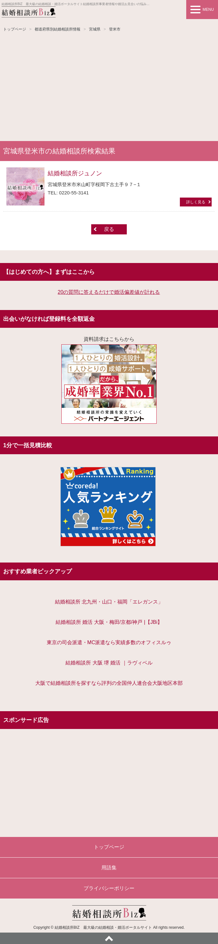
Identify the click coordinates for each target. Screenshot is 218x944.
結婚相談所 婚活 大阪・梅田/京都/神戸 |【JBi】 (109, 622)
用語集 (109, 867)
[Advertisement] (109, 87)
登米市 (114, 29)
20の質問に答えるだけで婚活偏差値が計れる (109, 292)
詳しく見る (195, 202)
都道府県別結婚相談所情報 (57, 29)
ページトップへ (109, 938)
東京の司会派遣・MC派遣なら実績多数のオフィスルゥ (109, 642)
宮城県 (94, 29)
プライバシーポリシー (109, 888)
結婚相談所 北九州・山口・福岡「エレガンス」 (109, 601)
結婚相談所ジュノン (75, 173)
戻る (109, 229)
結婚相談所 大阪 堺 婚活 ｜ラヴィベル (109, 662)
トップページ (14, 29)
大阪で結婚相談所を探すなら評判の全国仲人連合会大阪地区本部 (109, 683)
